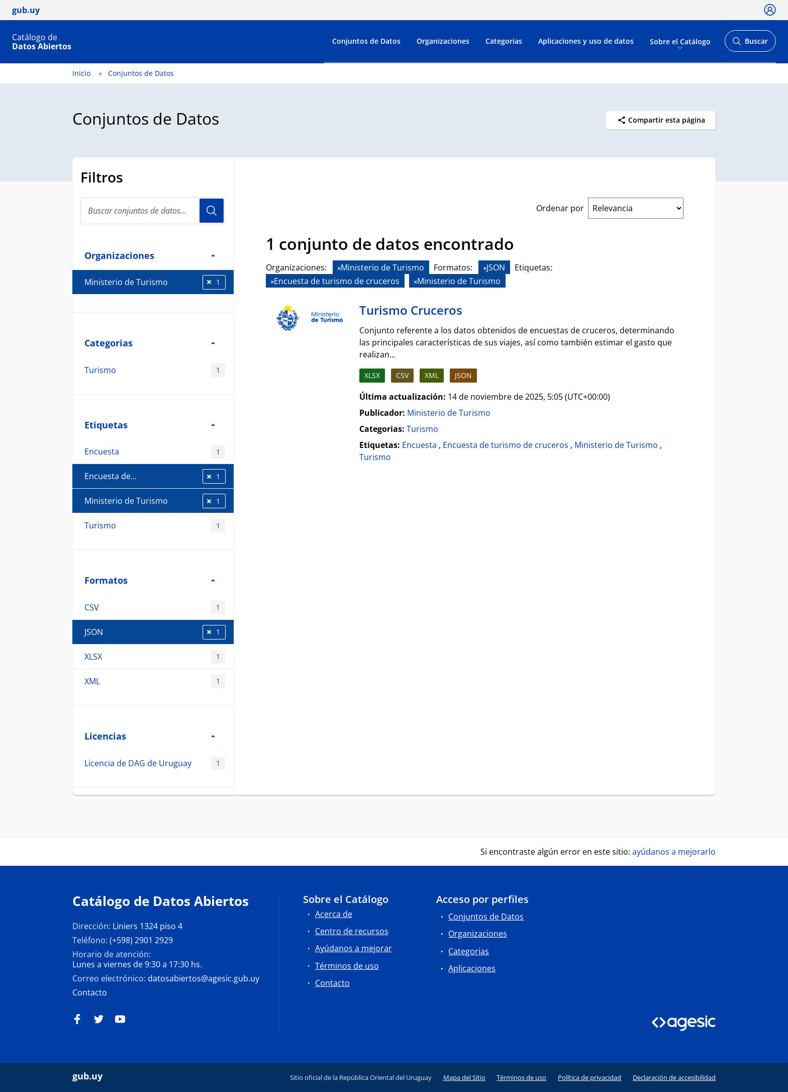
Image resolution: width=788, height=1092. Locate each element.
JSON (155, 632)
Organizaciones (443, 41)
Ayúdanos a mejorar (353, 948)
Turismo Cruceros (410, 310)
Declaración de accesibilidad (674, 1077)
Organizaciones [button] (149, 255)
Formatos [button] (149, 580)
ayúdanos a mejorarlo (674, 851)
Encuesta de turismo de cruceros (505, 444)
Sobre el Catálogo (680, 41)
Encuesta (154, 452)
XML (154, 681)
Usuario (212, 211)
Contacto (89, 992)
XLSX (154, 657)
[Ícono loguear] (770, 9)
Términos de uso (347, 965)
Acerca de (333, 914)
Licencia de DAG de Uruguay (154, 763)
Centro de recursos (351, 931)
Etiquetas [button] (149, 424)
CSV (154, 607)
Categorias (503, 41)
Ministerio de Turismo (155, 282)
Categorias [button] (149, 342)
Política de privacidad (589, 1077)
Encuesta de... (155, 476)
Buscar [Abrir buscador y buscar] (750, 44)
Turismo (154, 370)
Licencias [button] (149, 736)
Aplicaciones (472, 968)
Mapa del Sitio (464, 1077)
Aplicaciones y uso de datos (586, 41)
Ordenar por (560, 208)
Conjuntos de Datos (366, 41)
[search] (153, 211)
